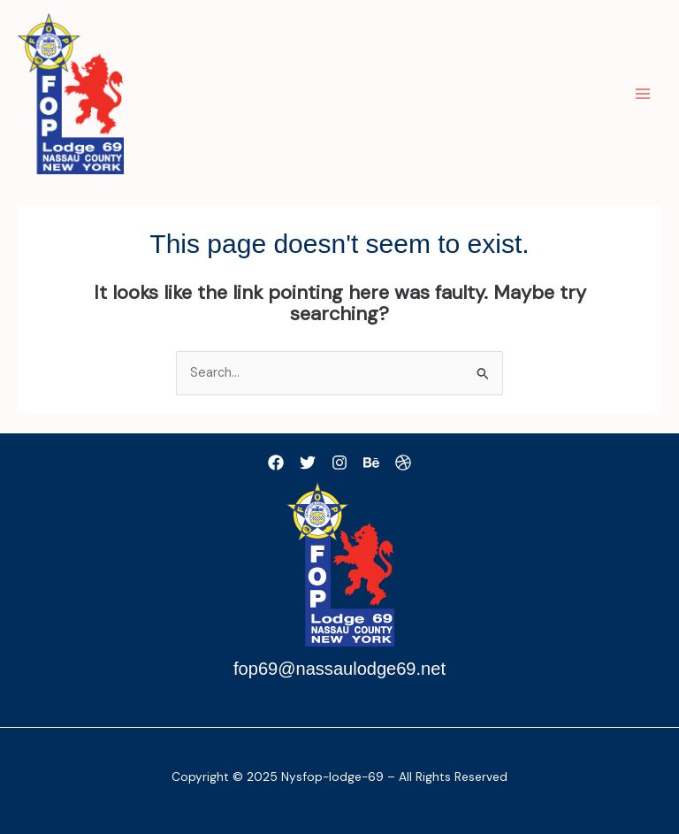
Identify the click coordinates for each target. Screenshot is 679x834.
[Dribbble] (403, 463)
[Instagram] (339, 463)
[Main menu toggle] (642, 93)
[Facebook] (276, 463)
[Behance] (371, 463)
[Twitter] (308, 463)
